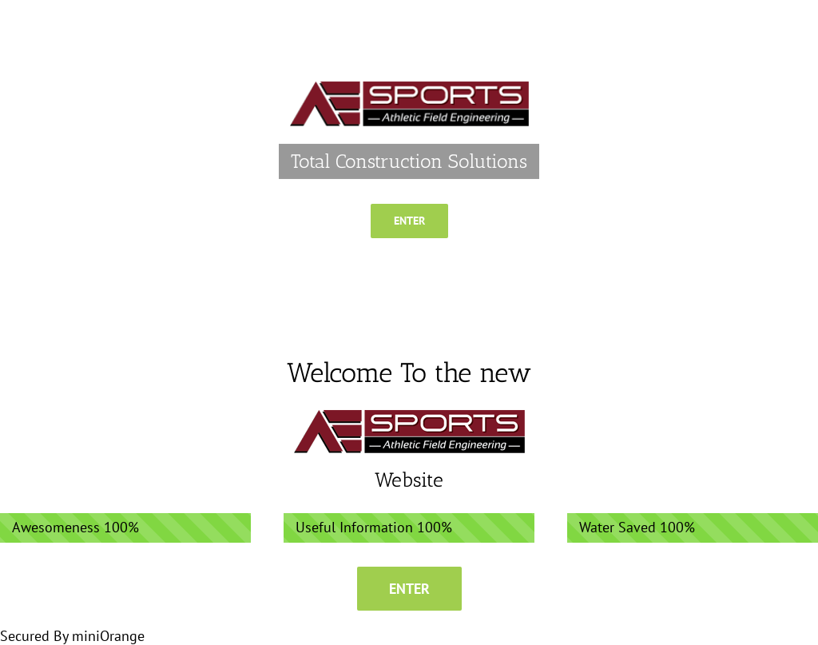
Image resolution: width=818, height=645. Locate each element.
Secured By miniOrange (72, 636)
